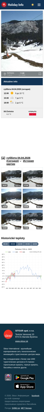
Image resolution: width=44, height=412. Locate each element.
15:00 (27, 244)
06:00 (5, 244)
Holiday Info (10, 3)
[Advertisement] (22, 135)
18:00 (35, 244)
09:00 (13, 244)
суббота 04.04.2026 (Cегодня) (18, 159)
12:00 (20, 244)
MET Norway (26, 408)
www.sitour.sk (21, 341)
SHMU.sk (16, 408)
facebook (35, 396)
